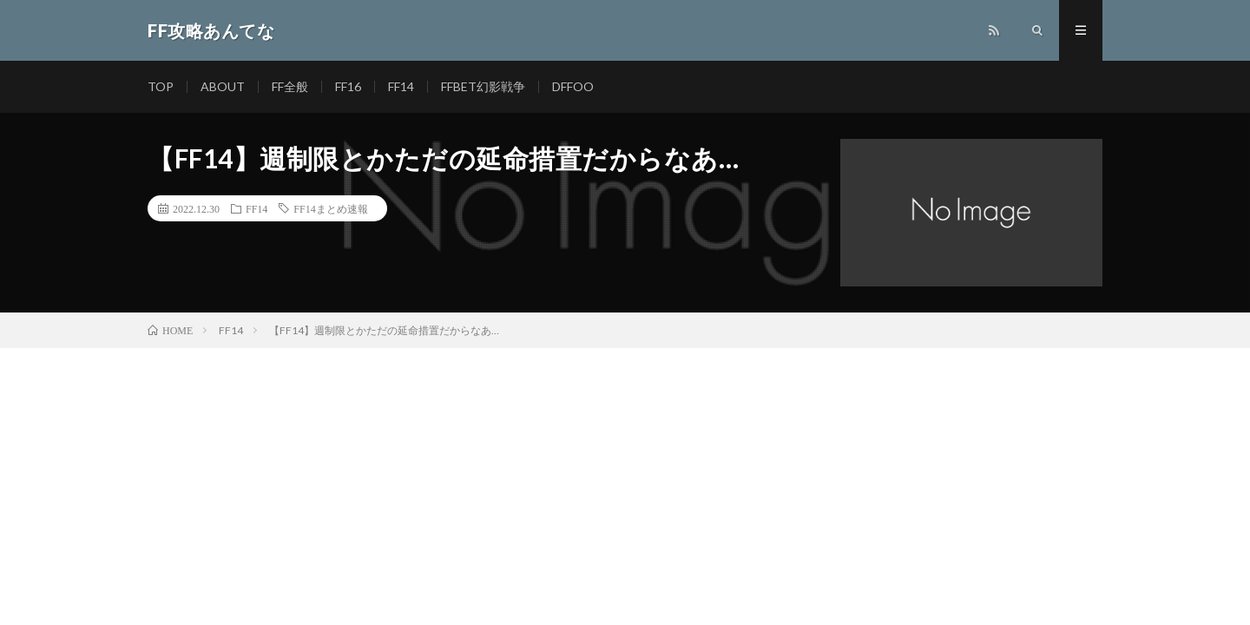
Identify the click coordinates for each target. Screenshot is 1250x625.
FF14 (401, 86)
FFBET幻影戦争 (483, 86)
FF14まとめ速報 (330, 208)
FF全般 (290, 86)
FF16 (348, 86)
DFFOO (573, 86)
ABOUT (223, 86)
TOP (161, 86)
